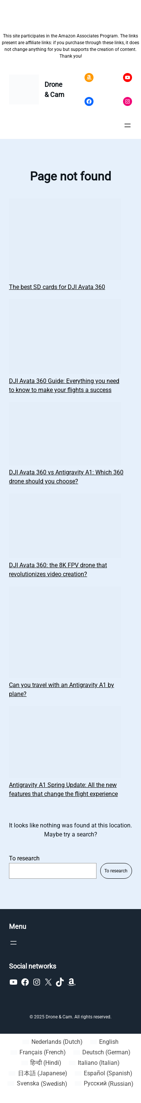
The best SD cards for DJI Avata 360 (57, 287)
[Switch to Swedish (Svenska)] (37, 1084)
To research (24, 858)
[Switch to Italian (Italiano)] (94, 1063)
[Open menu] (127, 125)
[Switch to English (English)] (104, 1042)
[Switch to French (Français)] (38, 1052)
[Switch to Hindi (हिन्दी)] (41, 1063)
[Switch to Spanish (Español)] (103, 1073)
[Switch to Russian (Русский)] (104, 1084)
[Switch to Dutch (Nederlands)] (52, 1042)
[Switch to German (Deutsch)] (102, 1052)
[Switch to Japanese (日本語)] (38, 1073)
